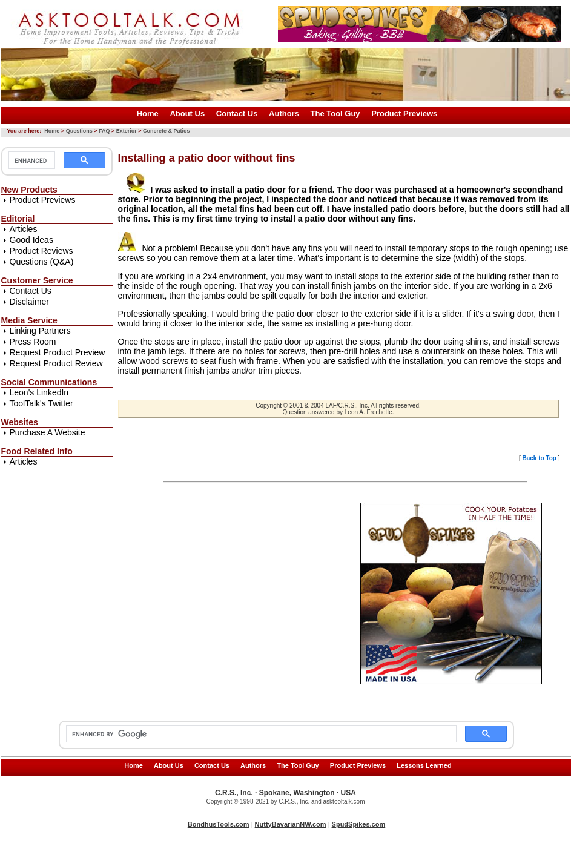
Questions (79, 131)
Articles (24, 229)
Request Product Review (56, 363)
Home (148, 113)
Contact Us (237, 113)
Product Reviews (41, 251)
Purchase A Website (47, 432)
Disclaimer (29, 301)
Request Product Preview (57, 352)
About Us (187, 113)
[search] (31, 160)
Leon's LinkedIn (39, 392)
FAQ (104, 131)
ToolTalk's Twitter (41, 403)
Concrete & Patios (166, 131)
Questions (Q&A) (42, 261)
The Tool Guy (335, 113)
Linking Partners (40, 331)
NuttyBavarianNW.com (290, 824)
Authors (284, 113)
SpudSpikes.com (359, 824)
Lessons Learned (424, 765)
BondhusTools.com (218, 824)
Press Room (33, 341)
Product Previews (404, 113)
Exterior (126, 131)
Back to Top (539, 458)
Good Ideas (31, 240)
